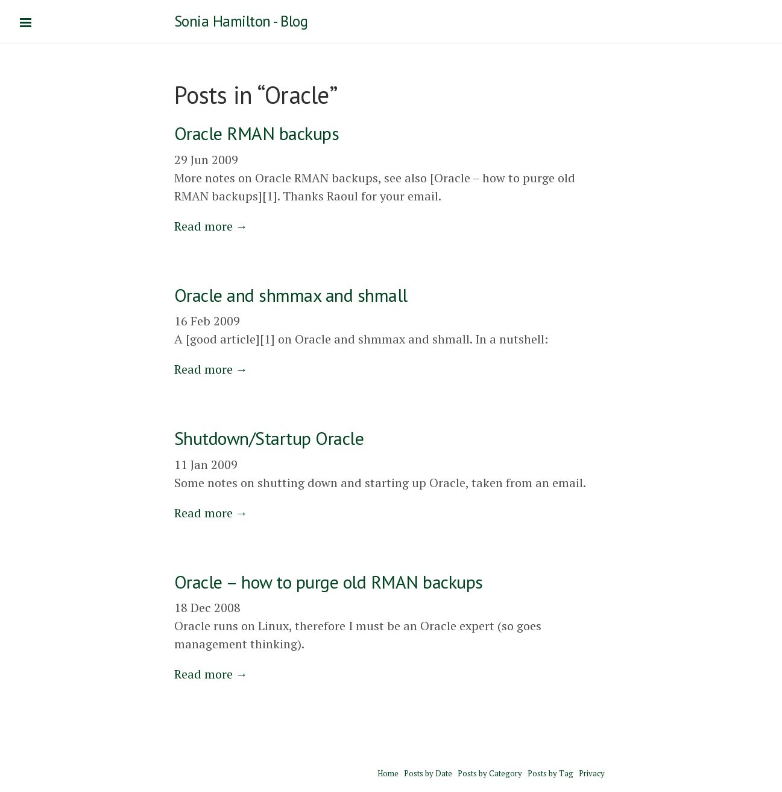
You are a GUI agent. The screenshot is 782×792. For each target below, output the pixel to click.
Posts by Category (490, 773)
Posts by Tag (550, 773)
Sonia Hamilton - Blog (241, 21)
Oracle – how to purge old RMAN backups (328, 581)
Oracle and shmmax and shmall (291, 295)
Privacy (592, 773)
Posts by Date (428, 773)
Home (388, 773)
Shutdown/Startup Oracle (269, 438)
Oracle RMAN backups (256, 133)
